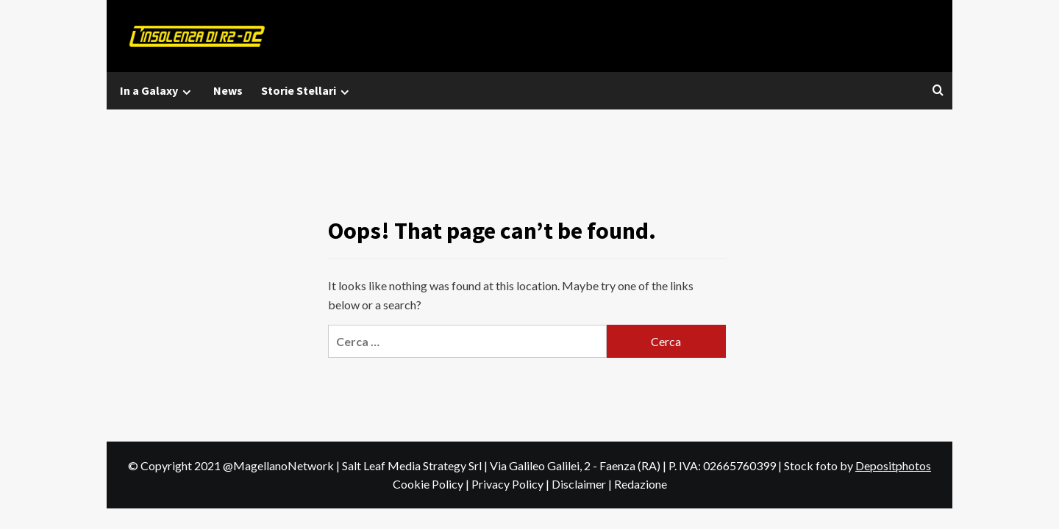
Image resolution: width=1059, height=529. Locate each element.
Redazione (640, 484)
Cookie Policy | (432, 484)
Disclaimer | (583, 484)
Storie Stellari (307, 90)
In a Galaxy (157, 90)
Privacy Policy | (511, 484)
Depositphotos (893, 465)
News (228, 90)
